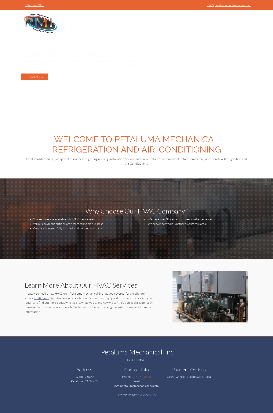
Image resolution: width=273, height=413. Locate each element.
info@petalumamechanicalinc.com (229, 5)
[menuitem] (211, 16)
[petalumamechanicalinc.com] (39, 22)
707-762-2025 (34, 5)
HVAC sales (41, 298)
